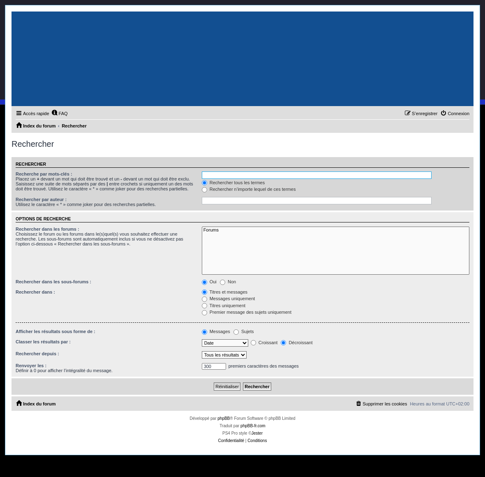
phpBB (223, 418)
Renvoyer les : (31, 365)
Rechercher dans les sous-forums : (53, 281)
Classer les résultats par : (43, 341)
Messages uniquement (228, 298)
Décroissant (296, 342)
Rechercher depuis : (37, 353)
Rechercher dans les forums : (47, 229)
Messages (216, 331)
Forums (336, 230)
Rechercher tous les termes (233, 182)
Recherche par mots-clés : (44, 173)
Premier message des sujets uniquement (246, 312)
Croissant (264, 342)
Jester (257, 433)
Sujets (243, 331)
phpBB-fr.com (253, 426)
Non (228, 281)
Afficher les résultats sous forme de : (55, 331)
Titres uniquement (224, 305)
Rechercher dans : (35, 291)
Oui (209, 281)
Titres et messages (224, 291)
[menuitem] (59, 113)
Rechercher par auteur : (41, 199)
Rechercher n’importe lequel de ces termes (249, 189)
